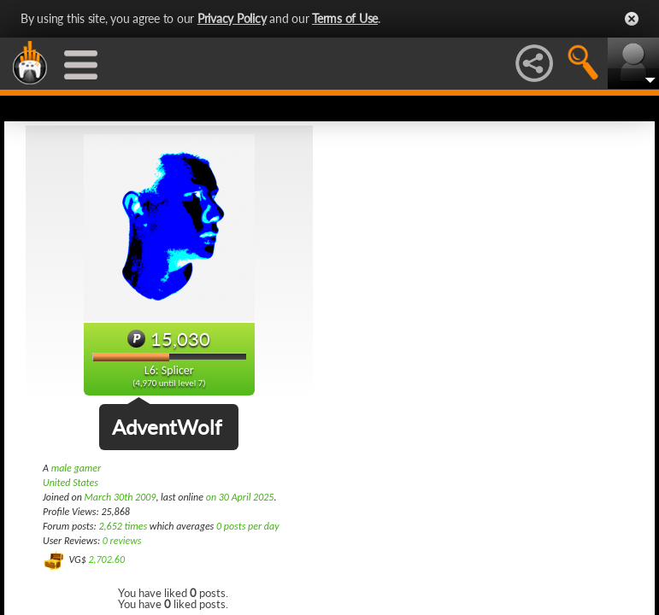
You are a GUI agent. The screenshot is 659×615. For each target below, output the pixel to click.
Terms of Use (345, 18)
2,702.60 (106, 559)
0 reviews (122, 541)
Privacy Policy (232, 18)
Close (631, 19)
